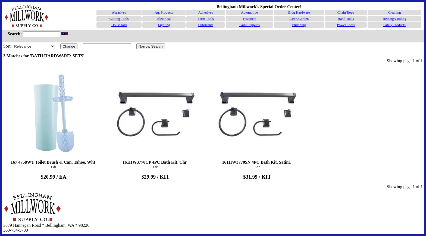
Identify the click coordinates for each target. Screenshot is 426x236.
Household (119, 25)
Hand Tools (346, 19)
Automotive (249, 12)
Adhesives (205, 12)
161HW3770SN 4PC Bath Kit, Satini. (257, 115)
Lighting (164, 25)
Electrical (164, 19)
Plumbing (299, 25)
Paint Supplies (249, 25)
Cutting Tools (119, 19)
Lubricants (205, 25)
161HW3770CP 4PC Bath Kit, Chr (155, 115)
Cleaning (394, 12)
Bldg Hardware (299, 12)
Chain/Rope (345, 12)
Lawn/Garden (299, 19)
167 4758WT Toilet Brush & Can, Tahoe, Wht (53, 115)
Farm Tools (206, 19)
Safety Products (394, 25)
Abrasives (119, 12)
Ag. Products (164, 12)
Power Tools (346, 25)
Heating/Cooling (394, 19)
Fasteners (249, 19)
